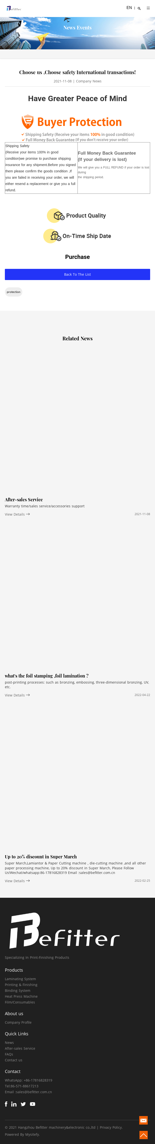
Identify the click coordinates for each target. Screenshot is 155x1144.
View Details (17, 514)
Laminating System (20, 979)
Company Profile (18, 1022)
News (9, 1042)
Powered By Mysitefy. (22, 1134)
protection (13, 292)
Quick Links (16, 1034)
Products (14, 970)
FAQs (9, 1054)
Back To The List (77, 274)
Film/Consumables (20, 1002)
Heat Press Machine (21, 996)
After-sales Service (20, 1048)
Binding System (17, 990)
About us (14, 1013)
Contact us (13, 1060)
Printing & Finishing (21, 984)
